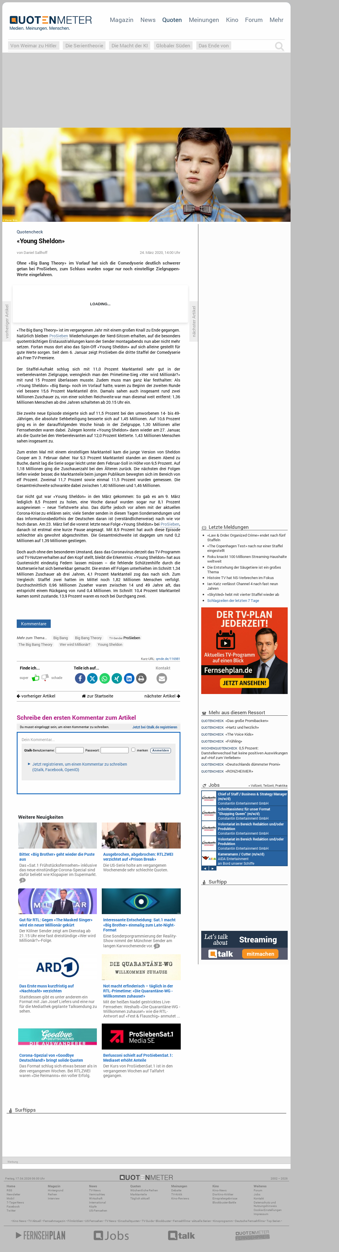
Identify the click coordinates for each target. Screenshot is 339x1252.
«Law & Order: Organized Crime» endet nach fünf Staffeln (246, 537)
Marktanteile (138, 1194)
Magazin (121, 20)
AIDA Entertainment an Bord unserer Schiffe (233, 858)
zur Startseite (97, 696)
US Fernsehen (94, 1221)
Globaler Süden (173, 45)
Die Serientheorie (84, 45)
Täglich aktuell (140, 1198)
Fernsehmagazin (54, 1221)
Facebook (13, 1206)
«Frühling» (221, 741)
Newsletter (13, 1194)
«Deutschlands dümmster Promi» (240, 764)
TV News (110, 1221)
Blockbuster (163, 1221)
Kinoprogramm (223, 1221)
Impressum (261, 1214)
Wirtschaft (95, 1198)
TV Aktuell (34, 1221)
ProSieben (58, 335)
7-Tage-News (15, 1202)
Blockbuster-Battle (224, 1202)
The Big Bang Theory (35, 644)
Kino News (19, 1221)
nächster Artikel (162, 696)
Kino (232, 20)
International (97, 1202)
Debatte (176, 1190)
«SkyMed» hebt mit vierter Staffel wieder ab (243, 594)
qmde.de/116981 (168, 658)
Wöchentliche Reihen (144, 1190)
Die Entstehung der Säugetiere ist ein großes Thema (244, 569)
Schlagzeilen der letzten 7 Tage (233, 600)
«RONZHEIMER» (227, 771)
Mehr (276, 20)
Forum (254, 20)
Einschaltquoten (129, 1221)
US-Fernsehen (98, 1210)
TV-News (95, 1190)
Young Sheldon (110, 644)
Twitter (11, 1210)
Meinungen (204, 20)
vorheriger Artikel (36, 696)
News (148, 20)
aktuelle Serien (201, 1221)
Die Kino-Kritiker (222, 1194)
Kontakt (259, 1198)
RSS (9, 1190)
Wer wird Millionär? (75, 644)
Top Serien (273, 1221)
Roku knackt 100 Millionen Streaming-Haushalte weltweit (247, 559)
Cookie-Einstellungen (268, 1210)
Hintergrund (55, 1190)
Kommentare (33, 623)
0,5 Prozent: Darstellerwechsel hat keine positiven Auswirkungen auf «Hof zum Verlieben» (244, 753)
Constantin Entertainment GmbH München (244, 798)
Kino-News (219, 1190)
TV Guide (148, 1221)
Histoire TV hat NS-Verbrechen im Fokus (240, 577)
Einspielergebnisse (224, 1198)
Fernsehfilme (181, 1221)
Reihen (52, 1194)
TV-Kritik (176, 1194)
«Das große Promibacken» (234, 720)
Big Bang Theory (88, 637)
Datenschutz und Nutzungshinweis (265, 1204)
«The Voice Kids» (227, 734)
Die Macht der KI (130, 45)
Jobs (257, 1194)
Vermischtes (97, 1194)
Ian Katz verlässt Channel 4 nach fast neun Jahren (242, 586)
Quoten (172, 20)
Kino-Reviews (180, 1198)
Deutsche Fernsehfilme (250, 1221)
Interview (54, 1198)
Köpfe (93, 1206)
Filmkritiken (75, 1221)
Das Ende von (214, 45)
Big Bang (60, 637)
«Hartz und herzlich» (230, 727)
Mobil (10, 1198)
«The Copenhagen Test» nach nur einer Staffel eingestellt (245, 548)
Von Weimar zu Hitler (33, 45)
